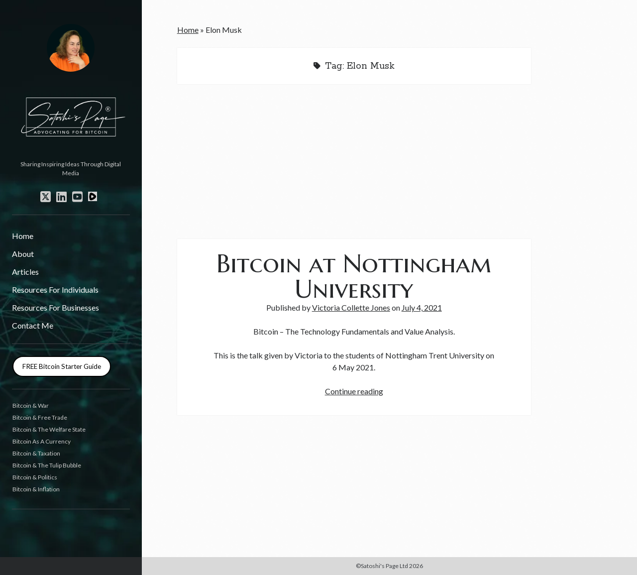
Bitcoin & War (30, 405)
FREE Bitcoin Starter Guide (61, 366)
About (23, 253)
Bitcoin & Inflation (36, 489)
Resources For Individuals (55, 289)
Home (22, 235)
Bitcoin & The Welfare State (49, 429)
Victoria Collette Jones (351, 307)
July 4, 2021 (422, 307)
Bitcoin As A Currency (41, 441)
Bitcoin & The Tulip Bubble (46, 465)
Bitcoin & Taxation (36, 453)
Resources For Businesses (55, 307)
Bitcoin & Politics (34, 477)
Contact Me (32, 325)
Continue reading (354, 391)
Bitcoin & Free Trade (39, 417)
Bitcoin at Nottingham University (353, 276)
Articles (25, 271)
